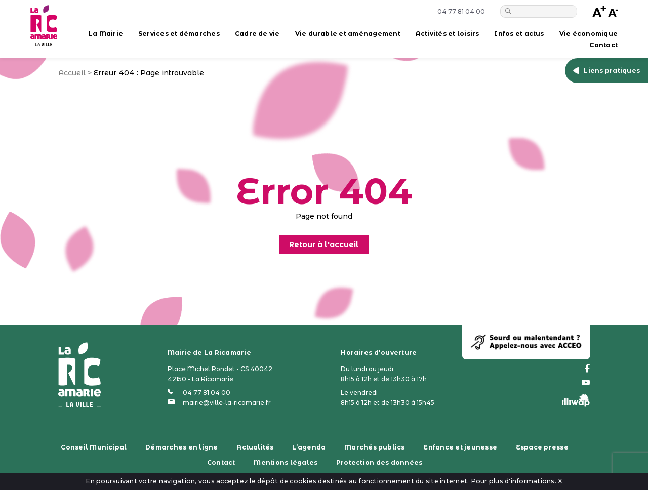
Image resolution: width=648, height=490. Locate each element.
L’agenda (309, 447)
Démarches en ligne (181, 447)
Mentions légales (285, 462)
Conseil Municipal (94, 447)
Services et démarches (179, 33)
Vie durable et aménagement (347, 33)
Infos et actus (519, 33)
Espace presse (542, 447)
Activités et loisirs (447, 33)
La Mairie (106, 33)
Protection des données (379, 462)
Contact (603, 45)
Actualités (254, 447)
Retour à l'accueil (324, 244)
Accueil (72, 72)
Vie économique (588, 33)
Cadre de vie (257, 33)
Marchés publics (374, 447)
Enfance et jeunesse (460, 447)
